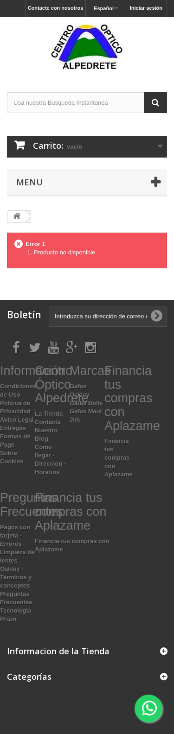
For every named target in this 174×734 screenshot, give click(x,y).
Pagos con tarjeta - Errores (15, 535)
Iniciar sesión (146, 8)
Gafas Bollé (86, 402)
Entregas (13, 427)
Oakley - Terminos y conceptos (16, 577)
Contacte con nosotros (56, 8)
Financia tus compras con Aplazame (118, 457)
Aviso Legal (16, 419)
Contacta (48, 421)
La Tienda (49, 413)
